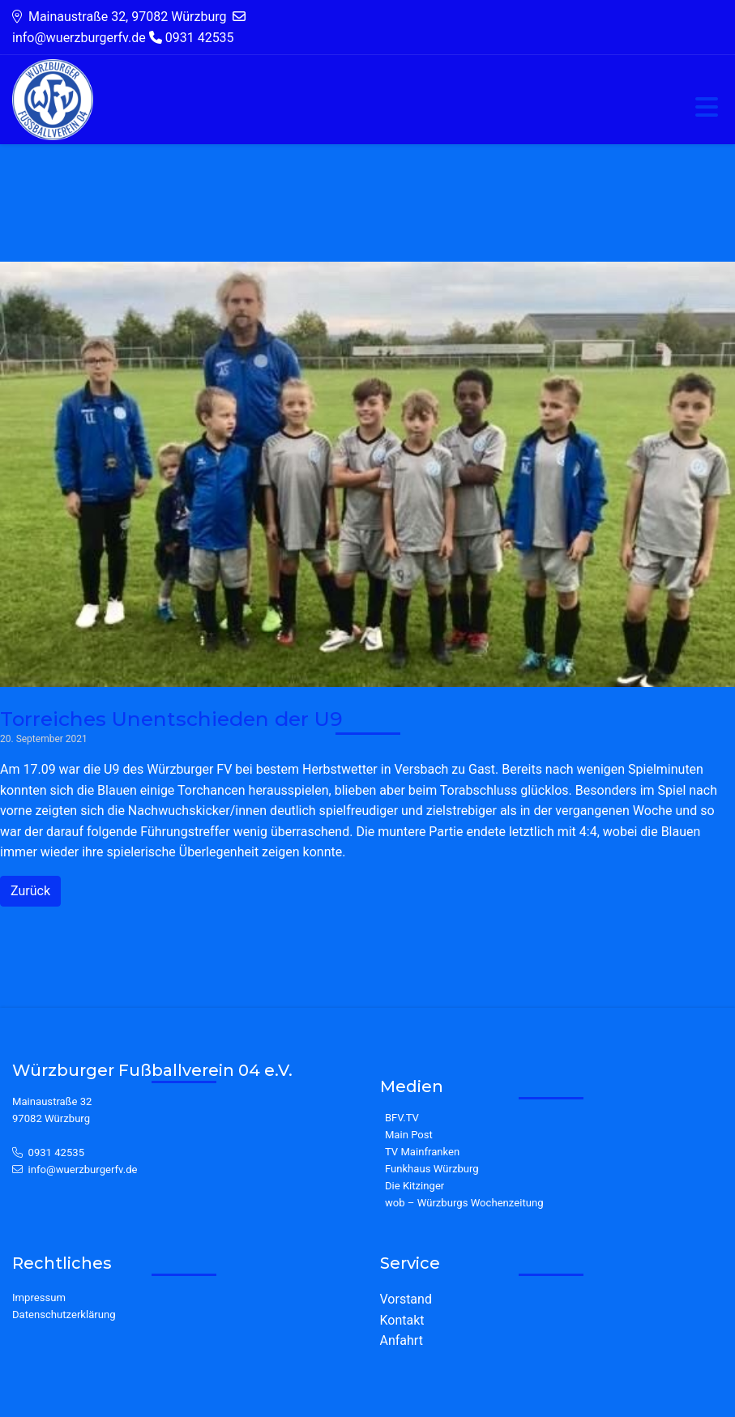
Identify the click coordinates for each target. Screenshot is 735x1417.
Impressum (39, 1297)
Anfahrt (401, 1340)
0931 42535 (56, 1152)
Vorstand (406, 1299)
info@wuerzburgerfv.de (83, 1169)
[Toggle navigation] (706, 108)
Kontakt (402, 1320)
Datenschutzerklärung (64, 1314)
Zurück (30, 890)
